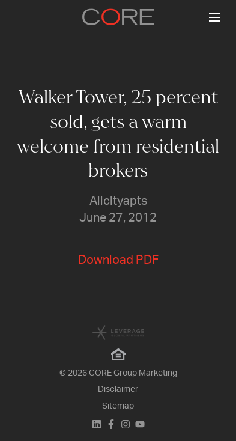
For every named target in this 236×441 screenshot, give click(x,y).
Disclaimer (118, 389)
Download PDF (118, 260)
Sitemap (118, 406)
